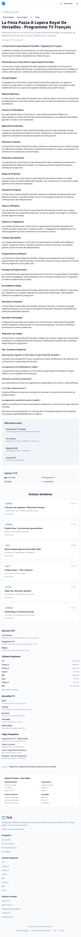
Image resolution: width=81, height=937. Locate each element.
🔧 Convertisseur (47, 481)
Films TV (44, 800)
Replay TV (44, 788)
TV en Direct (8, 843)
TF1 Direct (8, 788)
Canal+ (4, 874)
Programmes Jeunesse (11, 909)
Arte (3, 890)
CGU (55, 930)
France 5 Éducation (11, 803)
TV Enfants (45, 803)
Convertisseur (7, 917)
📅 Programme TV (48, 477)
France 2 (5, 866)
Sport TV (44, 790)
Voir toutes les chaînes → (11, 690)
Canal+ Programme (12, 797)
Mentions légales (22, 930)
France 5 (5, 882)
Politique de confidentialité (41, 930)
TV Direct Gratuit (10, 785)
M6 (3, 878)
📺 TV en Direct (9, 477)
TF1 (3, 862)
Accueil (4, 767)
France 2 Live (9, 790)
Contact (62, 930)
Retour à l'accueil (10, 12)
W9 (3, 886)
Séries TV (5, 901)
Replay (6, 851)
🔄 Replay (8, 481)
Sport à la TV (7, 905)
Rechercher (67, 3)
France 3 (5, 870)
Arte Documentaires (12, 800)
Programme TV (9, 847)
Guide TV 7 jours (47, 785)
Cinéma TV (6, 913)
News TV (44, 797)
